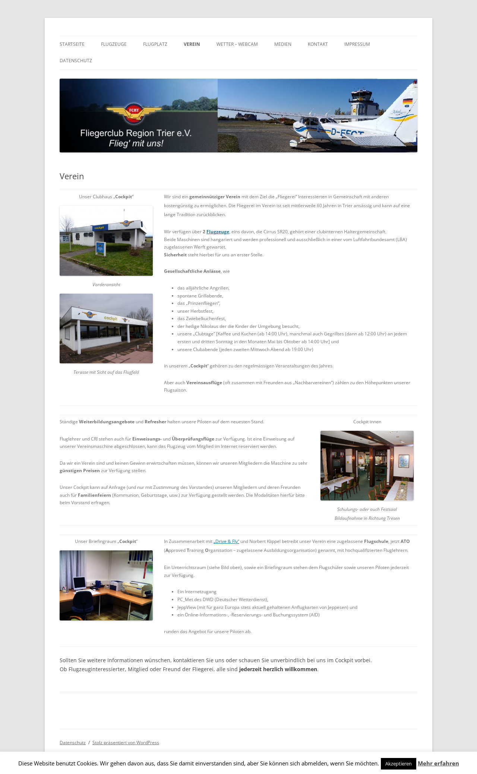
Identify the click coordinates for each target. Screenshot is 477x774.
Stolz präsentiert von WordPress (125, 742)
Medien (282, 44)
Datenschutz (76, 60)
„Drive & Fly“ (226, 541)
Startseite (72, 44)
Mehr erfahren (438, 763)
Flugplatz (155, 44)
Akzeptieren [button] (398, 763)
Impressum (357, 44)
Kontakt (318, 44)
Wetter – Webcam (237, 44)
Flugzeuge (114, 44)
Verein (192, 44)
